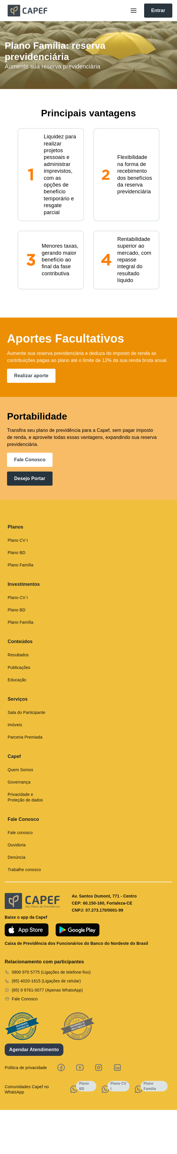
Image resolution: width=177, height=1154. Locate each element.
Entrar (158, 10)
